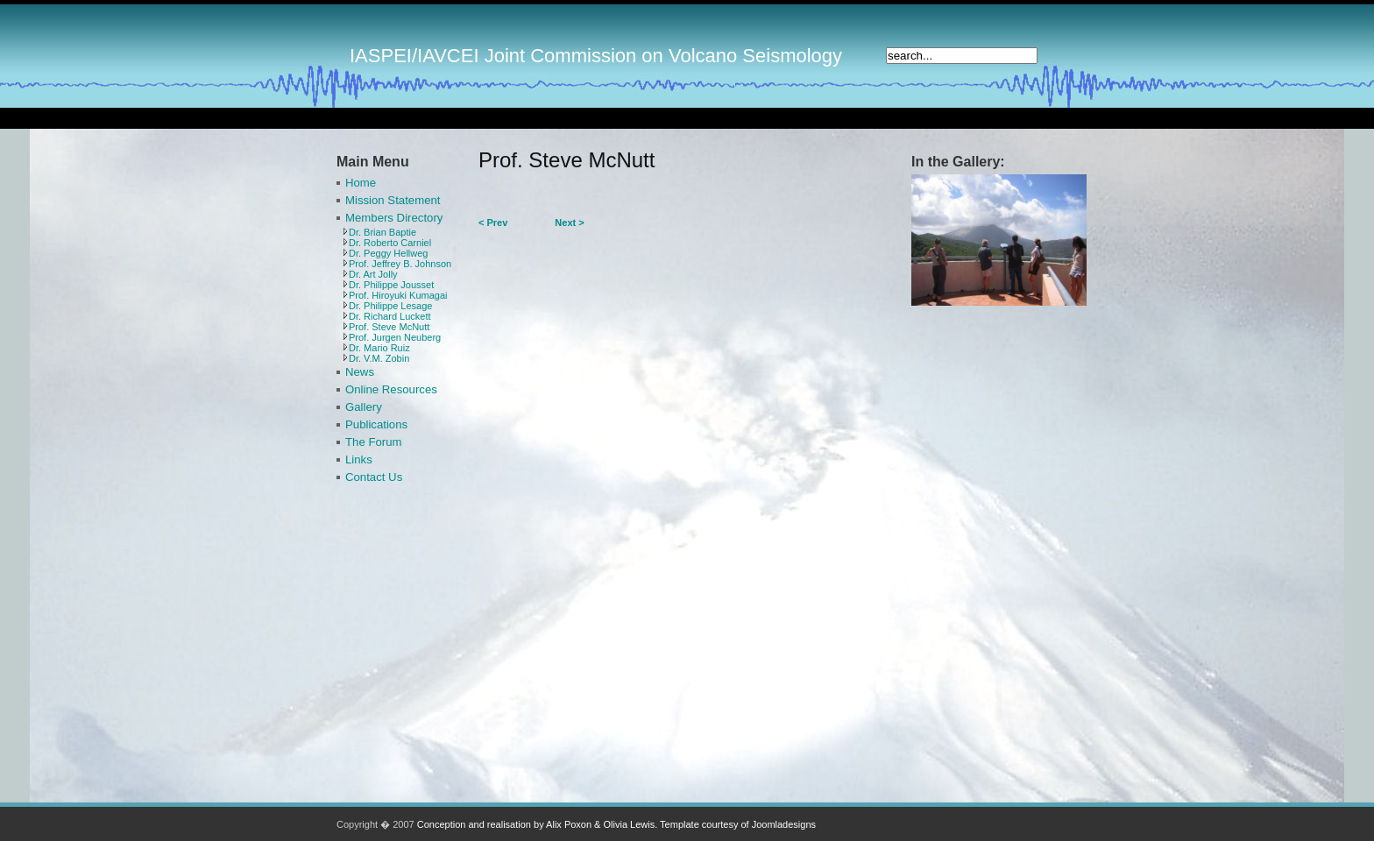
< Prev (492, 222)
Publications (376, 424)
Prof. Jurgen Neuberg (395, 337)
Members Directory (394, 217)
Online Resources (391, 389)
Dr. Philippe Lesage (390, 305)
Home (360, 182)
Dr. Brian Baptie (382, 232)
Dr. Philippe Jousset (391, 284)
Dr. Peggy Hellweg (388, 253)
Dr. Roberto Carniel (390, 242)
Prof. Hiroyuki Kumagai (398, 295)
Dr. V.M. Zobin (379, 358)
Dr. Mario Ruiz (379, 348)
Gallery (363, 406)
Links (358, 459)
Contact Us (373, 477)
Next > (569, 222)
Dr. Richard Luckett (390, 316)
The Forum (373, 442)
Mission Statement (392, 200)
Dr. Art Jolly (373, 274)
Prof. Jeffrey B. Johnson (400, 263)
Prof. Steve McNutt (389, 327)
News (359, 371)
